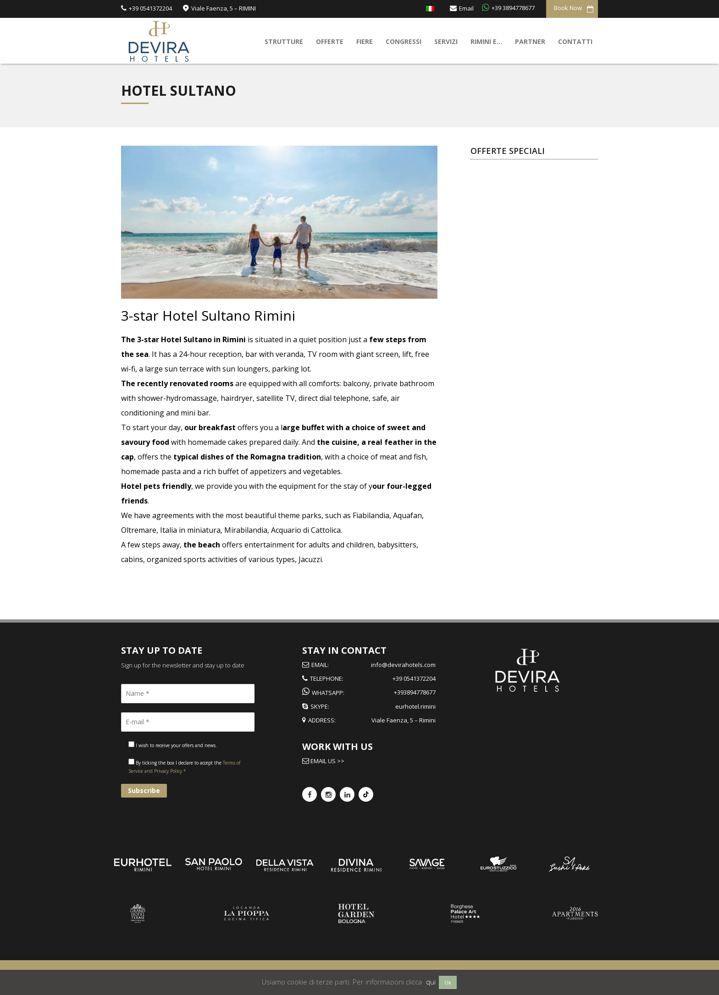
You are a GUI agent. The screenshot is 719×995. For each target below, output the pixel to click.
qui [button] (431, 981)
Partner (530, 41)
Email (466, 7)
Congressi (403, 41)
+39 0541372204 (150, 7)
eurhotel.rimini (415, 706)
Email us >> (326, 761)
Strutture (284, 41)
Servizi (446, 41)
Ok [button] (447, 982)
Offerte (329, 41)
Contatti (575, 41)
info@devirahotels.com (403, 665)
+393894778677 (415, 692)
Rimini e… (486, 41)
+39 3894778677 (513, 7)
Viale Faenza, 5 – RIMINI (223, 7)
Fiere (364, 41)
